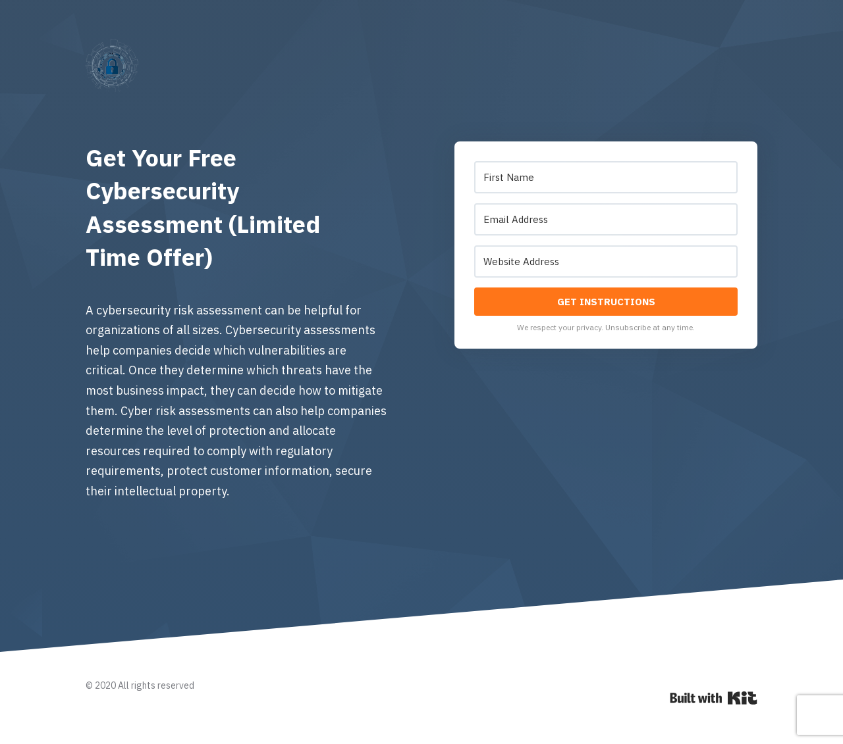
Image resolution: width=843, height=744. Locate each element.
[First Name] (606, 177)
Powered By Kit (713, 698)
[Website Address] (606, 261)
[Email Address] (606, 219)
